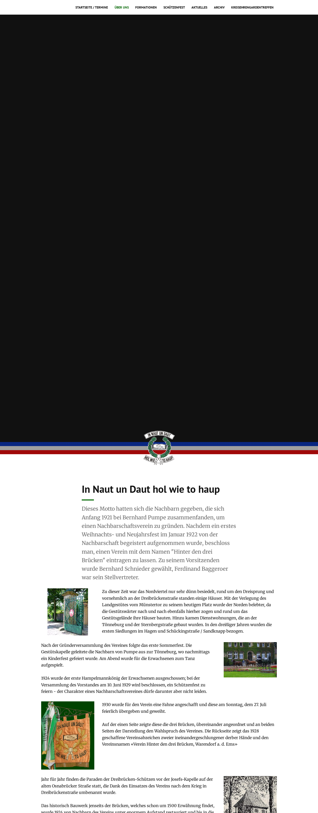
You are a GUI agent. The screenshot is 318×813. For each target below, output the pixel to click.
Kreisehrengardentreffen (252, 7)
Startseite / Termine (91, 7)
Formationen (146, 7)
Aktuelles (199, 7)
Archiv (219, 7)
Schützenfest (174, 7)
